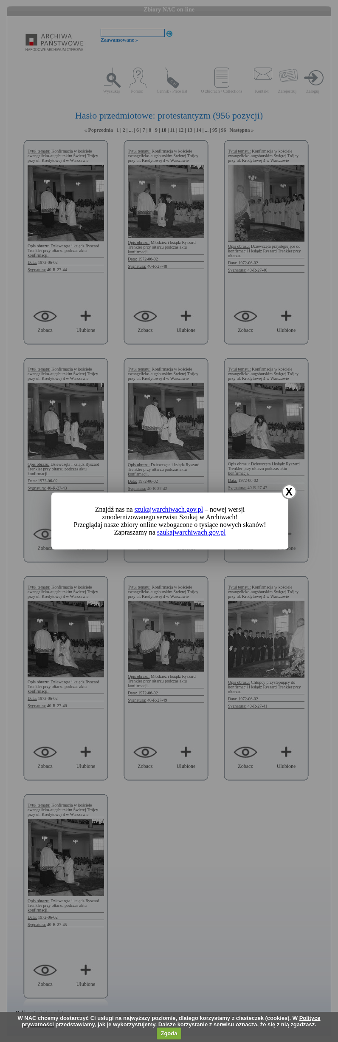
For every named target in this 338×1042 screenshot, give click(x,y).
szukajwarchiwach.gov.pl (169, 509)
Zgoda (169, 1033)
